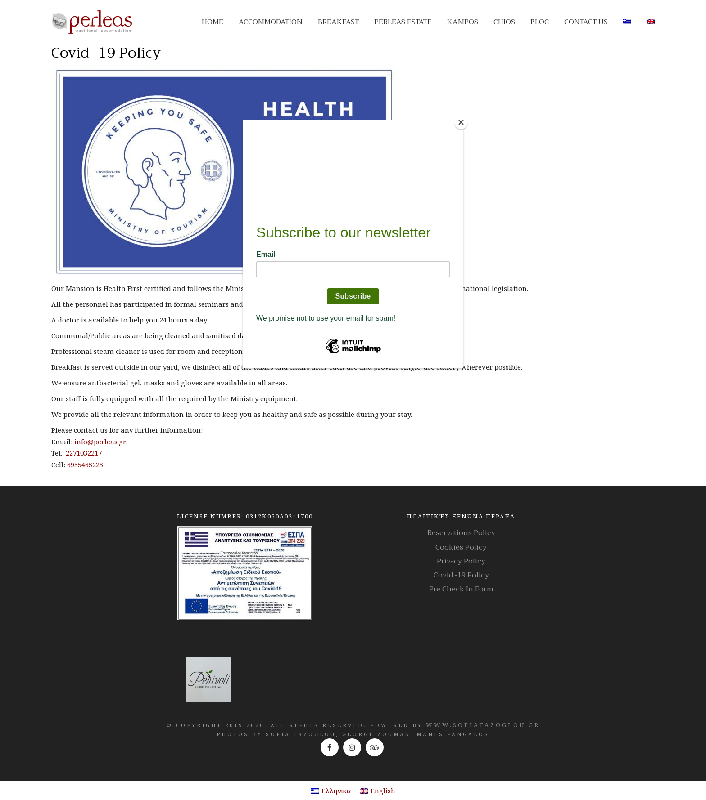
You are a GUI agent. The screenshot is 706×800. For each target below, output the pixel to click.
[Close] (461, 122)
